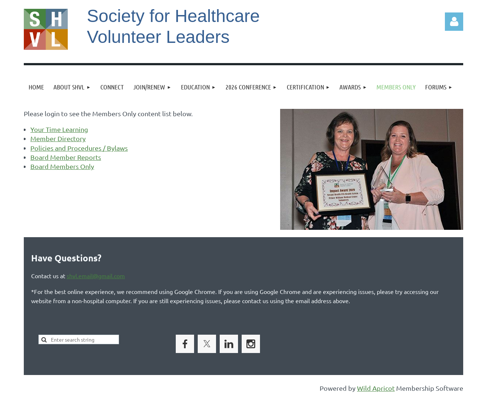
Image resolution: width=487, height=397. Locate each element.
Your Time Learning (59, 129)
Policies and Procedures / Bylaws (79, 148)
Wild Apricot (376, 388)
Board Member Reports (65, 157)
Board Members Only (62, 166)
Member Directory (58, 138)
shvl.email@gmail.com (96, 275)
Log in (454, 21)
